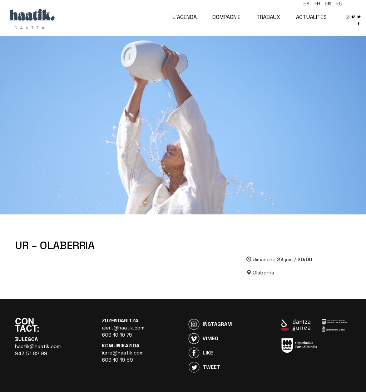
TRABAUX (268, 17)
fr (317, 3)
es (306, 3)
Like (208, 352)
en (328, 3)
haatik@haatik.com (38, 346)
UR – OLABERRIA (55, 245)
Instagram (217, 324)
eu (339, 3)
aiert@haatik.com (123, 327)
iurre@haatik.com (123, 352)
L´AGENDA (185, 17)
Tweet (211, 367)
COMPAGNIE (226, 17)
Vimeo (210, 338)
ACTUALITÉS (311, 17)
